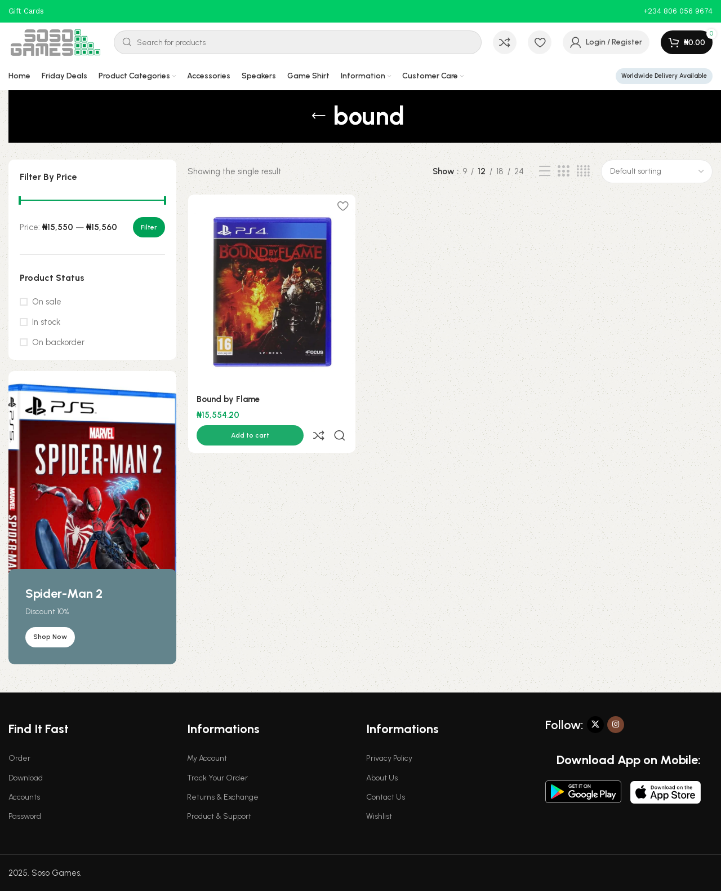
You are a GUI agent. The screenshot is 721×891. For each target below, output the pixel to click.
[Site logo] (55, 42)
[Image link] (583, 791)
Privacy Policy (389, 758)
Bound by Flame (227, 400)
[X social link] (595, 724)
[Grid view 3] (563, 171)
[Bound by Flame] (271, 291)
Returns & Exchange (223, 797)
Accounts (24, 797)
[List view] (544, 171)
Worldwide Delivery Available (664, 76)
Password (24, 816)
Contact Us (385, 797)
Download (25, 778)
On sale (46, 302)
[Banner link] (92, 517)
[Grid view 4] (583, 171)
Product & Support (219, 816)
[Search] (298, 42)
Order (19, 758)
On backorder (58, 342)
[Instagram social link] (615, 724)
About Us (382, 778)
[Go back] (319, 116)
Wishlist (379, 816)
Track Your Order (217, 778)
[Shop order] (657, 171)
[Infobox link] (678, 11)
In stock (46, 322)
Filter (149, 227)
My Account (207, 758)
